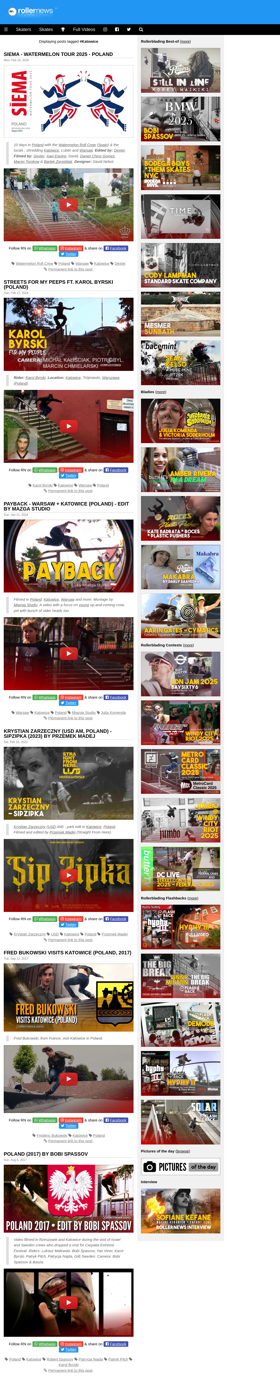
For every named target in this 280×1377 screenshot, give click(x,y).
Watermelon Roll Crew (77, 145)
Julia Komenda (113, 712)
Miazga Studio (25, 605)
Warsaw (86, 150)
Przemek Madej (62, 832)
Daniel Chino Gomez (97, 156)
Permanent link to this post (70, 269)
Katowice (51, 150)
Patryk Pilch (118, 1359)
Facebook (118, 248)
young (84, 605)
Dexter (119, 150)
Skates (46, 29)
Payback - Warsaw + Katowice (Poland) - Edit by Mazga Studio (66, 506)
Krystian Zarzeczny (30, 827)
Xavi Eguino (56, 156)
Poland (38, 145)
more (185, 41)
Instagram (73, 248)
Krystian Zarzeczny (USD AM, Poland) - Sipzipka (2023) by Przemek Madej (58, 733)
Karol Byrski (36, 377)
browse (183, 1151)
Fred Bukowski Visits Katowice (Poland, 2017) (68, 952)
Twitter (70, 254)
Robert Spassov (60, 1359)
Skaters (23, 29)
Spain (103, 145)
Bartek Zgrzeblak (58, 161)
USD (52, 827)
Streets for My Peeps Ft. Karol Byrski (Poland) (58, 284)
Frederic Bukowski (52, 1135)
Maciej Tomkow (26, 161)
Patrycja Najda (91, 1359)
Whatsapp (47, 248)
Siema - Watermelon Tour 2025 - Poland (58, 54)
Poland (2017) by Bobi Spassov (46, 1154)
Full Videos (84, 29)
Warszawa (111, 377)
